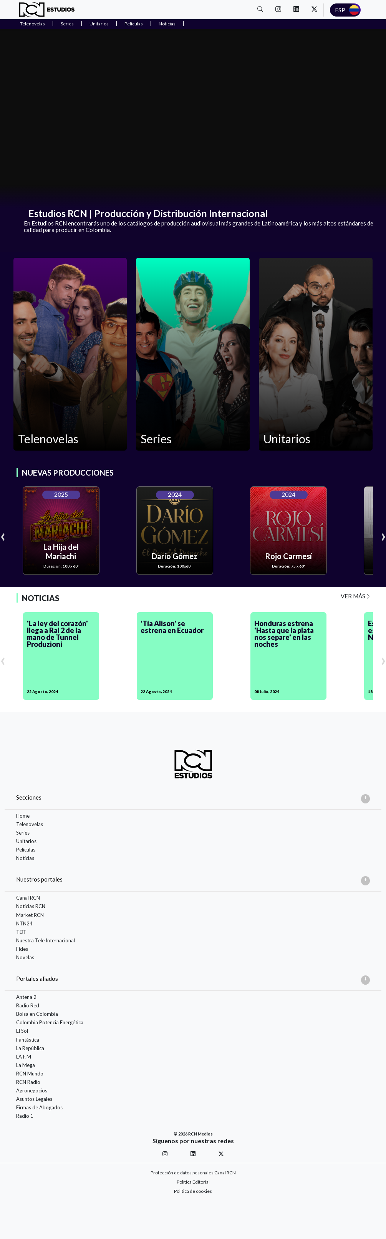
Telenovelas (32, 24)
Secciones (28, 797)
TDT (21, 932)
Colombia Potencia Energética (49, 1022)
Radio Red (27, 1005)
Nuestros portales (39, 879)
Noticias (167, 24)
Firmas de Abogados (39, 1107)
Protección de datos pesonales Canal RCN (193, 1173)
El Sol (22, 1031)
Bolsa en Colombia (37, 1014)
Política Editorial (193, 1182)
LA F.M (23, 1057)
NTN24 (24, 923)
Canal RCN (28, 898)
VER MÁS (356, 596)
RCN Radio (28, 1082)
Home (23, 816)
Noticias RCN (30, 906)
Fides (22, 949)
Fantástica (27, 1040)
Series (67, 24)
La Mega (25, 1065)
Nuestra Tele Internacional (45, 940)
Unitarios (99, 24)
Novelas (25, 957)
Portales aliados (37, 978)
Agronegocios (31, 1090)
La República (30, 1048)
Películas (133, 24)
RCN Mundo (29, 1073)
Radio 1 (24, 1116)
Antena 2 (26, 997)
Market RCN (30, 915)
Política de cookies (193, 1191)
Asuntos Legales (34, 1099)
